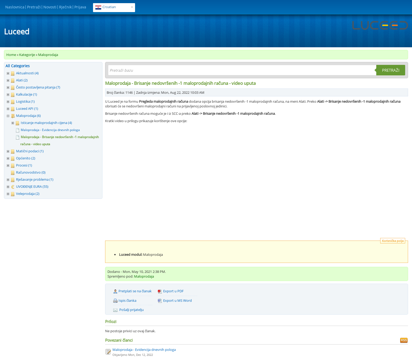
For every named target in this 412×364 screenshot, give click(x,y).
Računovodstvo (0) (30, 172)
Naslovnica (14, 6)
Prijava (80, 6)
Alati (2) (22, 80)
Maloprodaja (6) (28, 115)
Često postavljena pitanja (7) (38, 87)
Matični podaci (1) (30, 151)
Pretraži (34, 6)
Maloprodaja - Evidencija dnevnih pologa (50, 130)
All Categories (18, 65)
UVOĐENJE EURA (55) (32, 186)
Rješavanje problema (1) (34, 179)
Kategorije (27, 54)
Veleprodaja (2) (27, 193)
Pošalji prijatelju (128, 309)
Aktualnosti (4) (27, 73)
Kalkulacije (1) (26, 94)
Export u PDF (171, 291)
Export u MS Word (175, 300)
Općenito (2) (25, 158)
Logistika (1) (25, 101)
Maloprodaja (48, 54)
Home (11, 54)
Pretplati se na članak (132, 291)
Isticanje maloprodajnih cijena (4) (46, 122)
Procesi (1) (24, 165)
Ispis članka (124, 300)
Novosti (49, 6)
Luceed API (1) (27, 108)
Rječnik (65, 6)
